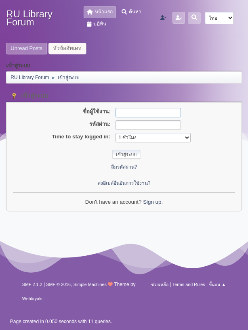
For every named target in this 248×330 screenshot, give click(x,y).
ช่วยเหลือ (159, 284)
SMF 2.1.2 (32, 284)
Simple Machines (90, 284)
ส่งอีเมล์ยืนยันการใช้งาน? (124, 183)
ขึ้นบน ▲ (217, 284)
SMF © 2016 (58, 284)
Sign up (152, 202)
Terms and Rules (188, 284)
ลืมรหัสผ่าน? (124, 167)
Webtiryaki (32, 298)
